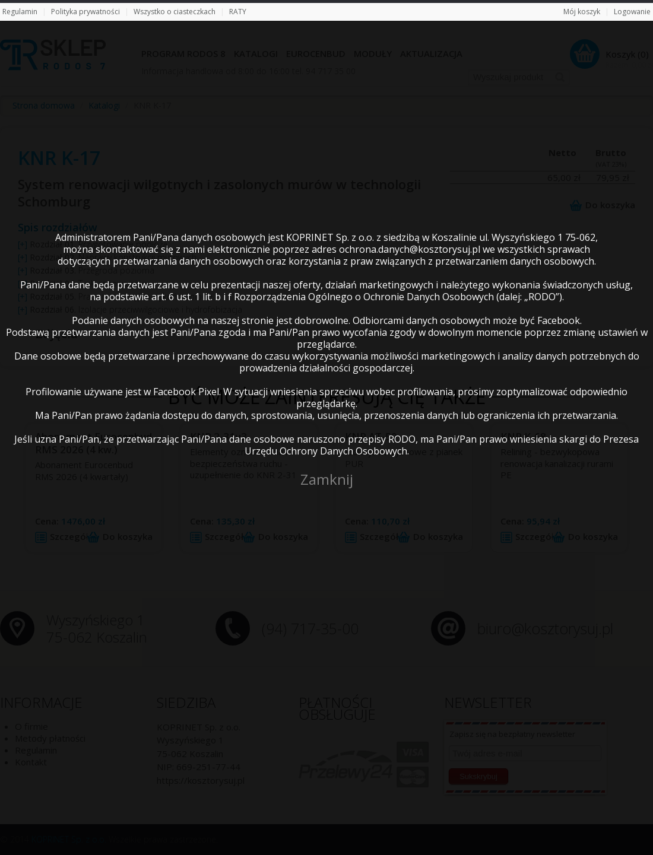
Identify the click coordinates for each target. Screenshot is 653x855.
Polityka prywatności (85, 12)
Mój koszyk (581, 12)
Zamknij (326, 479)
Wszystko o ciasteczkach (174, 12)
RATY (237, 12)
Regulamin (19, 12)
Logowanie (632, 12)
